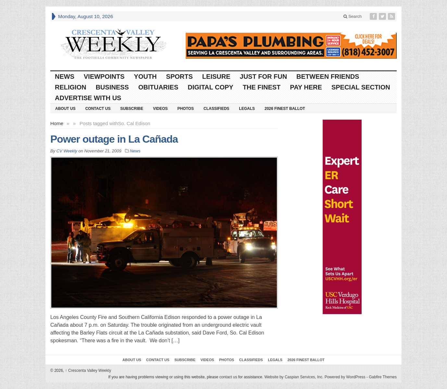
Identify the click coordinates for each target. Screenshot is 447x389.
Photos (186, 108)
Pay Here (306, 87)
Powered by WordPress (345, 377)
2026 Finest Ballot (285, 108)
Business (112, 87)
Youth (145, 76)
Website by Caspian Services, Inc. (293, 377)
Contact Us (98, 108)
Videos (160, 108)
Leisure (216, 76)
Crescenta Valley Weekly (88, 370)
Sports (179, 76)
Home (56, 123)
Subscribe (131, 108)
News (64, 76)
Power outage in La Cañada (114, 139)
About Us (65, 108)
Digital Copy (210, 87)
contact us (228, 377)
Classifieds (216, 108)
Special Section (360, 87)
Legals (247, 108)
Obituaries (158, 87)
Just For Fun (263, 76)
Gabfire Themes (383, 377)
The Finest (262, 87)
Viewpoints (104, 76)
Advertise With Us (88, 97)
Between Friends (327, 76)
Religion (70, 87)
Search (352, 16)
